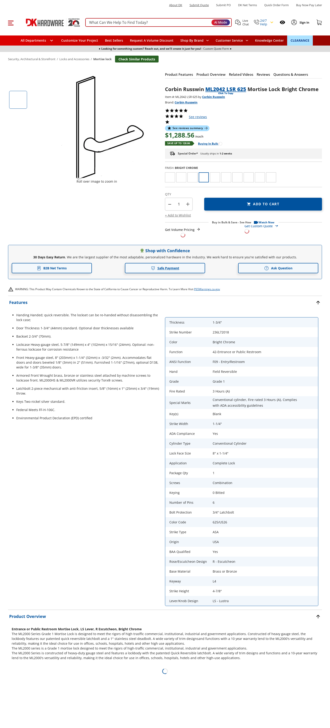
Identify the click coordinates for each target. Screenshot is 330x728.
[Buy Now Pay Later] (309, 5)
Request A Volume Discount (151, 40)
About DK (175, 5)
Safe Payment (165, 268)
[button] (10, 22)
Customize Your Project (79, 40)
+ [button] (188, 204)
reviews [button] (198, 117)
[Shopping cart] (319, 22)
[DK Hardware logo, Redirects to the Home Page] (48, 22)
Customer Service (229, 40)
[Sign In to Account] (304, 22)
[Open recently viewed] (282, 22)
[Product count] (178, 204)
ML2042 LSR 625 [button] (225, 89)
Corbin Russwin (213, 97)
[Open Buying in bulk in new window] (208, 143)
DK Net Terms (247, 5)
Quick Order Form (276, 5)
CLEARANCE (300, 40)
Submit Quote (199, 5)
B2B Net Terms (52, 268)
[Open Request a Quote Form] (183, 232)
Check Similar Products (136, 59)
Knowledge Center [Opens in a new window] (269, 40)
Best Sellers (114, 40)
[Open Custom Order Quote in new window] (283, 228)
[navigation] (232, 40)
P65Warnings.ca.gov (207, 289)
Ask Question (278, 268)
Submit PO (223, 5)
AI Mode (220, 22)
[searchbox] (158, 23)
